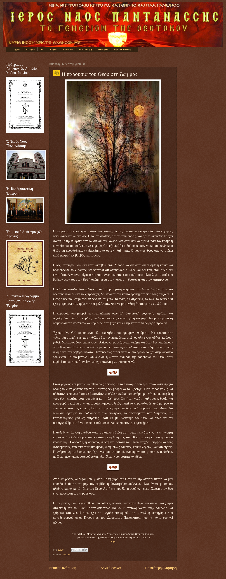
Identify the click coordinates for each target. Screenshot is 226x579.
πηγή (113, 541)
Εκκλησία (30, 49)
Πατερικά (66, 554)
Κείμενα (53, 49)
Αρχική (17, 49)
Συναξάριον (103, 49)
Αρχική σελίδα (111, 568)
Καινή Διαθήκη (85, 49)
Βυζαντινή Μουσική (122, 49)
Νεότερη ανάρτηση (62, 568)
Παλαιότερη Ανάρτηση (161, 568)
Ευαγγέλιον (68, 49)
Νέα (42, 49)
